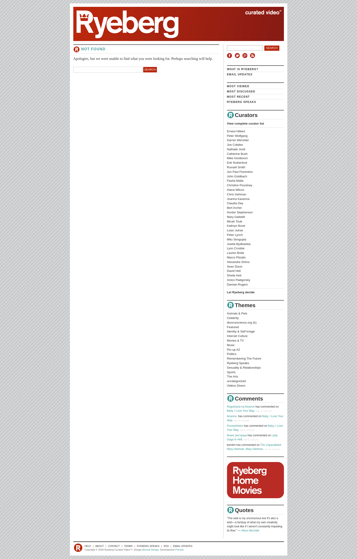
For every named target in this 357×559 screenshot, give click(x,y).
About (99, 546)
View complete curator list (245, 123)
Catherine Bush (237, 154)
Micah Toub (234, 221)
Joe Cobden (235, 144)
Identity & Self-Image (241, 331)
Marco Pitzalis (236, 257)
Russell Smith (236, 167)
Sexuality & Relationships (244, 367)
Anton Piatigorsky (238, 280)
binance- (232, 416)
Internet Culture (237, 336)
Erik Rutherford (237, 162)
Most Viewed (238, 86)
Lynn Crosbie (236, 248)
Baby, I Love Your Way (240, 410)
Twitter (238, 56)
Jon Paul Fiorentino (240, 172)
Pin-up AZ (233, 349)
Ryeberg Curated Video (174, 24)
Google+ (245, 56)
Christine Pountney (239, 185)
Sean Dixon (234, 266)
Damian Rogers (237, 284)
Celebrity (233, 318)
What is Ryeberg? (243, 69)
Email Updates (240, 74)
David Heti (234, 271)
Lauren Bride (235, 253)
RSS (253, 56)
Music (231, 345)
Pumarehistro (235, 425)
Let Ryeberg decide (241, 292)
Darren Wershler (238, 140)
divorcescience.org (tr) (242, 322)
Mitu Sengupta (236, 239)
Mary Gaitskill (236, 217)
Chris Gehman (236, 194)
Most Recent (238, 96)
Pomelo (179, 549)
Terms (128, 546)
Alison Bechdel (250, 530)
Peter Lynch (235, 235)
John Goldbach (237, 176)
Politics (232, 354)
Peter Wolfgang (237, 136)
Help (88, 546)
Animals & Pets (237, 313)
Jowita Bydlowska (239, 244)
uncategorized (236, 381)
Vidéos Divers (236, 385)
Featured (233, 327)
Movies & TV (235, 340)
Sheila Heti (234, 275)
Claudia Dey (235, 203)
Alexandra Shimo (238, 262)
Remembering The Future (244, 358)
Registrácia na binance (241, 406)
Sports (231, 372)
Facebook (230, 56)
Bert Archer (234, 207)
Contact (114, 546)
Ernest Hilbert (236, 131)
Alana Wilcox (235, 189)
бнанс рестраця (237, 435)
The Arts (232, 376)
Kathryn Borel (236, 225)
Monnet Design (150, 549)
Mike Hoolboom (237, 158)
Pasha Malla (235, 180)
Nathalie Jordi (236, 149)
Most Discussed (241, 91)
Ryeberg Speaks (241, 102)
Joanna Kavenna (238, 199)
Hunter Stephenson (240, 212)
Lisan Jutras (235, 230)
